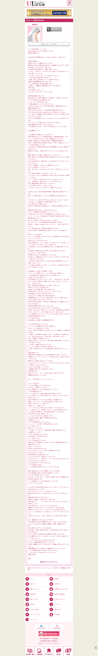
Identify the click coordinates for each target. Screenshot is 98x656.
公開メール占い (31, 599)
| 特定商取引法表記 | (46, 641)
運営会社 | (55, 641)
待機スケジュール (32, 589)
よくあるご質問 (31, 609)
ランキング (54, 604)
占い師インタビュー (57, 599)
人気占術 (30, 604)
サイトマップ (31, 619)
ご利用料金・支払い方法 (58, 589)
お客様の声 (30, 594)
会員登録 (54, 578)
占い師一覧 (54, 584)
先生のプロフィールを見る (49, 44)
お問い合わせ (55, 609)
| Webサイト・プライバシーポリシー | (49, 643)
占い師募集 (54, 614)
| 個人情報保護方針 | (45, 638)
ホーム (29, 578)
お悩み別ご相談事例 (57, 594)
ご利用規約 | (54, 638)
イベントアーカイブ (33, 614)
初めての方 (30, 584)
